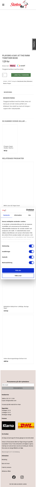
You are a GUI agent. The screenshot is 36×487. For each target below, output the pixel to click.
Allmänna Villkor (6, 471)
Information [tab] (18, 215)
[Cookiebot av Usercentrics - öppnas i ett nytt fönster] (26, 210)
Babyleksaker (20, 81)
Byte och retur (6, 463)
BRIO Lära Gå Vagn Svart (12, 205)
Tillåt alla (18, 270)
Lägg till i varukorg (21, 75)
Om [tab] (29, 215)
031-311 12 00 (10, 398)
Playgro (9, 83)
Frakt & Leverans (6, 467)
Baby (25, 81)
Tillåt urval (18, 275)
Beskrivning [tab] (8, 92)
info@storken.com (11, 400)
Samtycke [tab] (6, 215)
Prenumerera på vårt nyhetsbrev (18, 381)
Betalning (4, 459)
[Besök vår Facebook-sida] (13, 477)
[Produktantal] (4, 75)
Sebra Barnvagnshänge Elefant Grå (15, 358)
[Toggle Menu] (3, 5)
